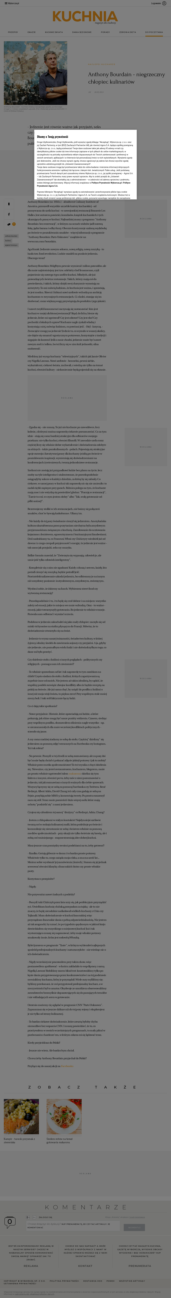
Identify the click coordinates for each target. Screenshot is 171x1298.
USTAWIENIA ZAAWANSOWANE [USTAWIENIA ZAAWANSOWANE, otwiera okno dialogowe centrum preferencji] (55, 194)
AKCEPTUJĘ (124, 194)
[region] (85, 164)
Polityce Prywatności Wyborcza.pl (107, 183)
